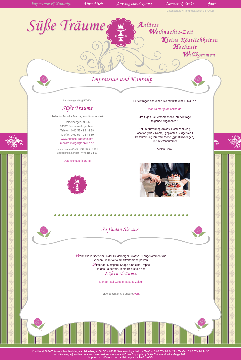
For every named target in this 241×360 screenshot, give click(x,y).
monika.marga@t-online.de (77, 143)
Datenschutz (173, 10)
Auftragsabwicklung (134, 3)
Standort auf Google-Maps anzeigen (121, 281)
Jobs (211, 3)
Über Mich (93, 3)
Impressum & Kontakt (50, 3)
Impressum (94, 357)
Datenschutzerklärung (77, 160)
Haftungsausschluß (194, 10)
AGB (211, 10)
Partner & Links (179, 3)
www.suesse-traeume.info (77, 138)
